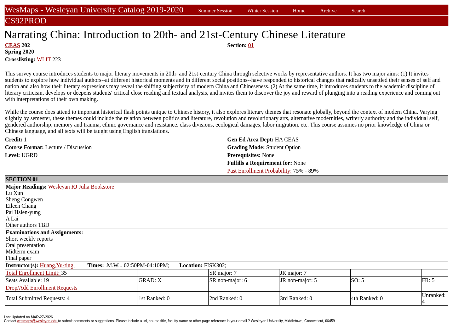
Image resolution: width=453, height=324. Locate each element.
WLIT (44, 59)
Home (299, 10)
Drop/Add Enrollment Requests (42, 288)
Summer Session (215, 10)
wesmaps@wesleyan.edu (37, 321)
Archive (328, 10)
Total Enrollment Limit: (33, 273)
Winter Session (262, 10)
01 (251, 45)
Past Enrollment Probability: (259, 171)
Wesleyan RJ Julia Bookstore (81, 187)
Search (358, 10)
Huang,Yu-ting (57, 265)
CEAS (12, 45)
